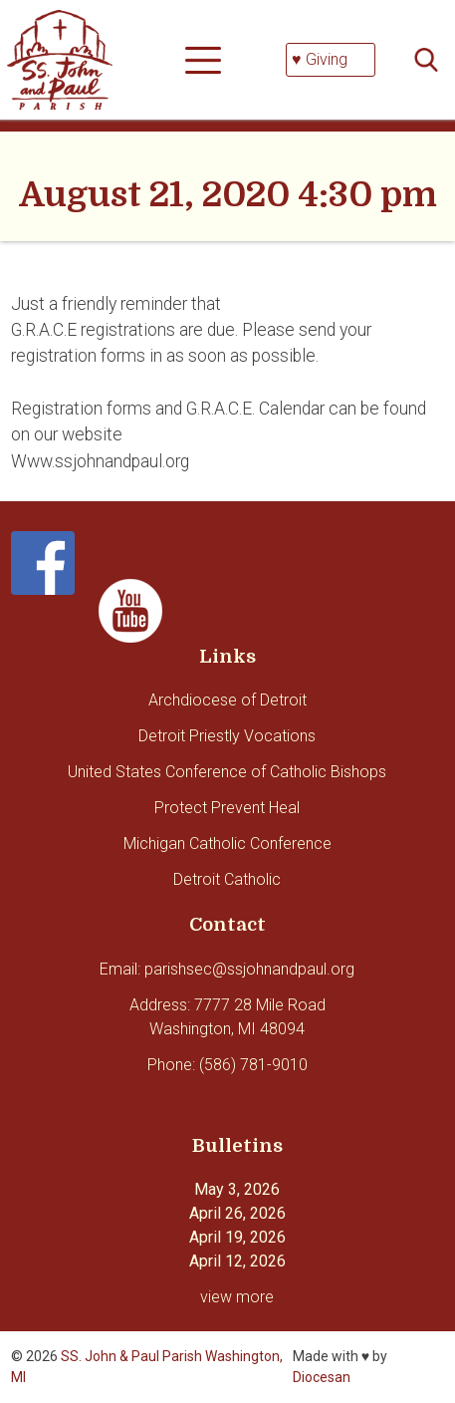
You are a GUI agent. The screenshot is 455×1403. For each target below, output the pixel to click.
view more (237, 1296)
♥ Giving (319, 59)
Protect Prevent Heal (227, 807)
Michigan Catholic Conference (227, 843)
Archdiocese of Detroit (227, 700)
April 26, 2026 (237, 1213)
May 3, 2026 (237, 1189)
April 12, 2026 (237, 1261)
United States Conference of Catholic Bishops (227, 771)
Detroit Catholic (227, 879)
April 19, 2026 (237, 1237)
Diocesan (321, 1377)
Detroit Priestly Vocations (227, 735)
